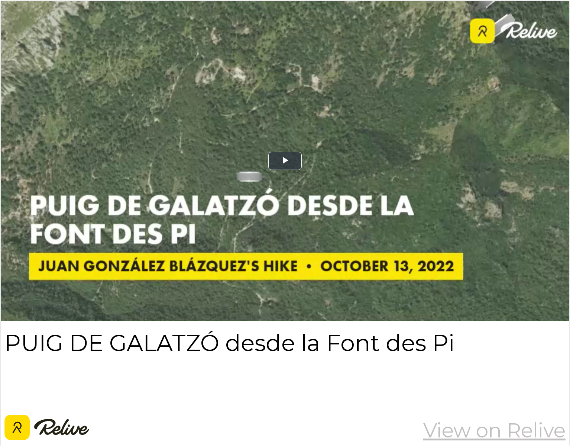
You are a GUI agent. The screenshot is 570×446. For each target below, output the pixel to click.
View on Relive (494, 430)
